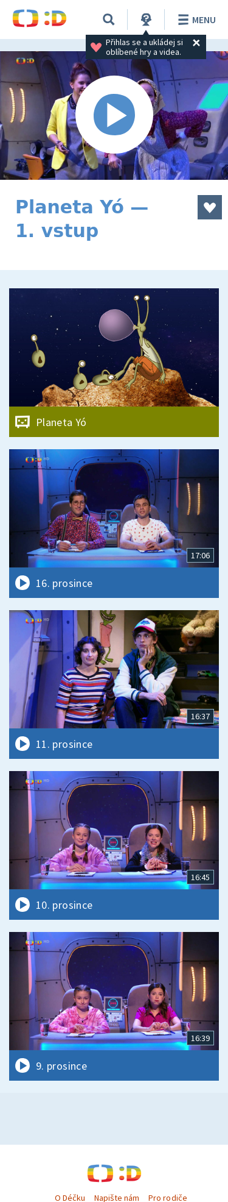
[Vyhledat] (109, 19)
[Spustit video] (114, 115)
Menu (195, 19)
